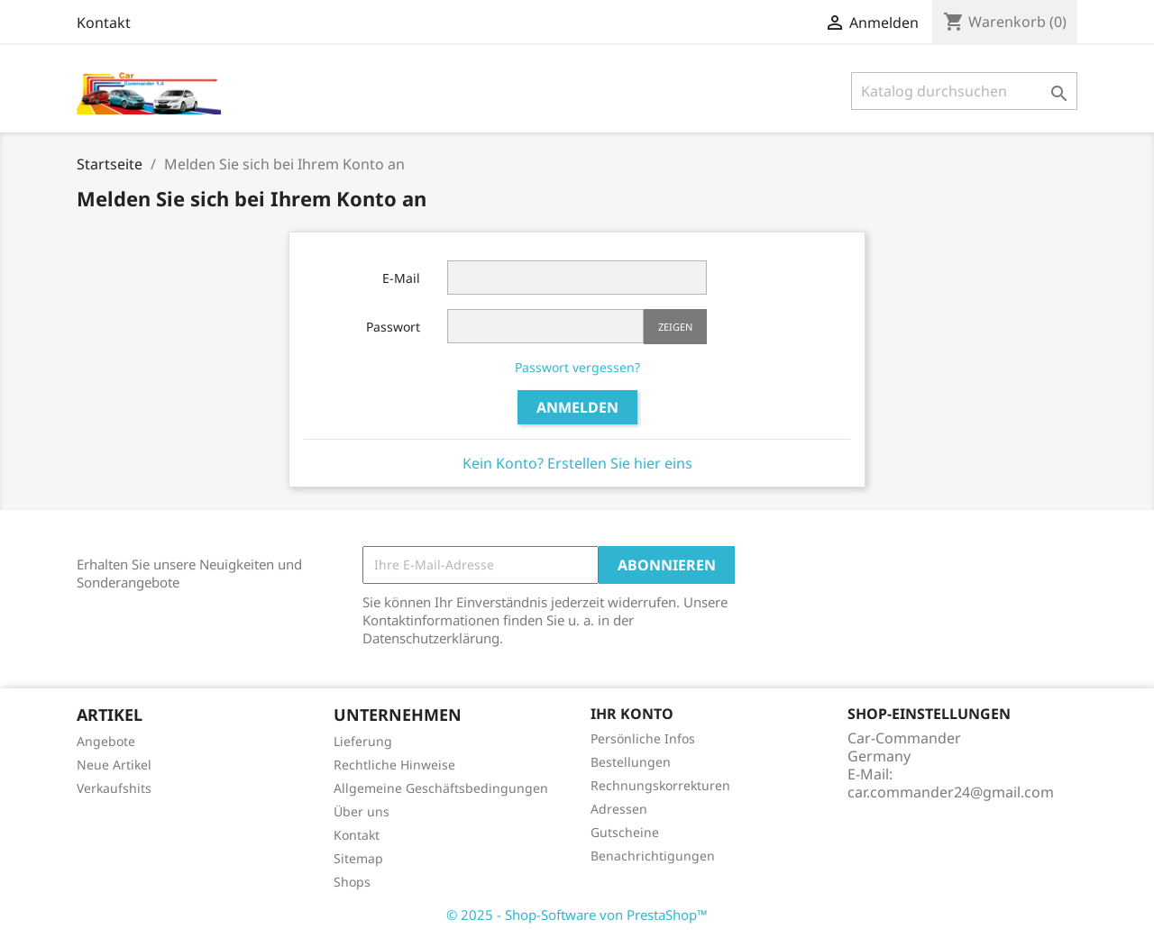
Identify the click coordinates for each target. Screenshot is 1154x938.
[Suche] (964, 91)
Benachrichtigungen (653, 855)
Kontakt (104, 22)
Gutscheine (625, 832)
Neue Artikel (114, 764)
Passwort (393, 326)
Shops (352, 881)
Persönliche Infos (643, 738)
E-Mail (401, 278)
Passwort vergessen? (577, 367)
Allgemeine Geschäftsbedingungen (441, 788)
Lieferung (363, 741)
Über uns (361, 811)
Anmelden (577, 407)
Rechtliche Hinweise (394, 764)
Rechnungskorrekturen (660, 785)
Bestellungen (631, 761)
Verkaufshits (114, 788)
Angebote (106, 741)
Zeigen (675, 326)
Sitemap (358, 858)
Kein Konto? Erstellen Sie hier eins (577, 463)
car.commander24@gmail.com (950, 792)
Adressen (619, 808)
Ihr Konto (632, 714)
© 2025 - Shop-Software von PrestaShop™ (577, 915)
